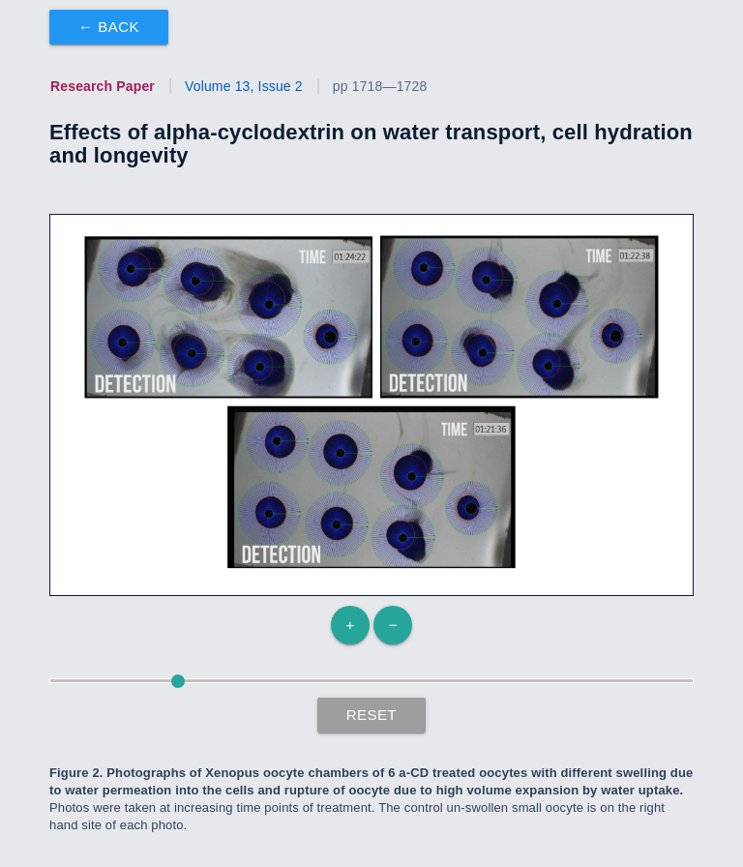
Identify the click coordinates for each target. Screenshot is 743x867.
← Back (108, 26)
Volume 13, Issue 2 (244, 86)
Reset (372, 714)
